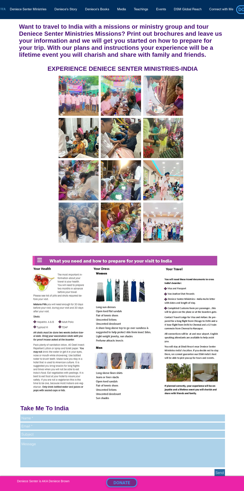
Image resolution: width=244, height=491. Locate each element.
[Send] (219, 472)
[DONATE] (121, 482)
